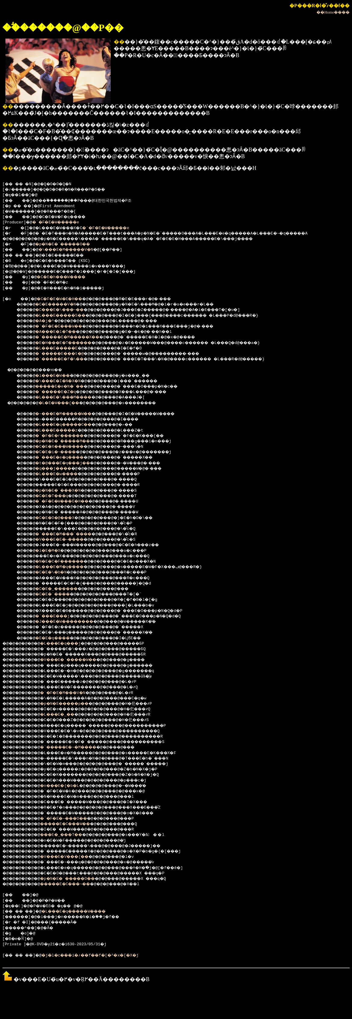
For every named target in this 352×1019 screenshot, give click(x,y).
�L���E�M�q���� (66, 567)
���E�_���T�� (69, 835)
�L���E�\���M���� (70, 397)
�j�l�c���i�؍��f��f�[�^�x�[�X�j (102, 955)
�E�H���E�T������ (70, 343)
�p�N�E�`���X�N (63, 490)
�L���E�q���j (68, 643)
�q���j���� (59, 468)
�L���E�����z (62, 430)
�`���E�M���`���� (70, 534)
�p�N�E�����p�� (73, 704)
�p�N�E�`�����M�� (69, 441)
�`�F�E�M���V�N (70, 693)
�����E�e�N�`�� (66, 386)
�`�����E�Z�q (61, 392)
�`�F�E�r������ (66, 436)
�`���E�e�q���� (66, 457)
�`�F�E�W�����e (60, 222)
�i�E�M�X (52, 551)
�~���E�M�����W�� (70, 414)
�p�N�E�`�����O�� (69, 244)
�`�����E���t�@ (66, 354)
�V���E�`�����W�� (77, 660)
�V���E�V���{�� (73, 857)
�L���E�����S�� (67, 315)
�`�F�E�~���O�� (71, 818)
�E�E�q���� (58, 638)
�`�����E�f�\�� (66, 359)
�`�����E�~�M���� (77, 747)
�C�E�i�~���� (61, 452)
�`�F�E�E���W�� (64, 326)
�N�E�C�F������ (66, 561)
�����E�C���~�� (74, 884)
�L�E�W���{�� (65, 403)
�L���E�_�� (65, 714)
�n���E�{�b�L (67, 786)
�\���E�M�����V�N (74, 250)
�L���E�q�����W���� (84, 911)
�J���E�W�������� (72, 622)
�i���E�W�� (58, 376)
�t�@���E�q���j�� (69, 463)
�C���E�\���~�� (66, 310)
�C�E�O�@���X (60, 518)
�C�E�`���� (58, 594)
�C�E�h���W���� (68, 277)
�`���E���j (58, 616)
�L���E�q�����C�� (70, 425)
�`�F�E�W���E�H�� (68, 501)
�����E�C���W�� (74, 824)
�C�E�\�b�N (55, 572)
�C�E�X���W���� (66, 447)
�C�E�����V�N (61, 304)
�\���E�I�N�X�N (63, 381)
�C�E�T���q (56, 496)
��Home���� (333, 12)
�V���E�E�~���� (66, 539)
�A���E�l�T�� (61, 332)
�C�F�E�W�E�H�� (66, 299)
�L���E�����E (62, 348)
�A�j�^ (48, 321)
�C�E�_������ (62, 589)
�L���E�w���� (62, 474)
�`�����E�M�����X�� (75, 337)
